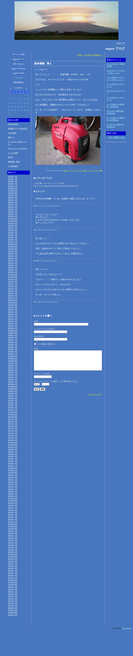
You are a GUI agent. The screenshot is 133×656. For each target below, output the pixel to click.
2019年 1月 (12, 393)
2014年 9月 (12, 521)
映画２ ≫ (98, 55)
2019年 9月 (12, 373)
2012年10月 (12, 578)
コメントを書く (82, 170)
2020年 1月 (12, 364)
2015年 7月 (12, 496)
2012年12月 (12, 573)
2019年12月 (12, 366)
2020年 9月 (12, 344)
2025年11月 (12, 191)
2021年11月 (12, 309)
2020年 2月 (12, 361)
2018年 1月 (12, 423)
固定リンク (66, 170)
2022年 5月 (12, 295)
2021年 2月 (12, 332)
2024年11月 (12, 221)
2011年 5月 (12, 619)
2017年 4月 (12, 445)
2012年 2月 (12, 597)
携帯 (101, 170)
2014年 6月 (12, 528)
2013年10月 (12, 548)
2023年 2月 (12, 272)
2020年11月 (12, 339)
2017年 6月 (12, 440)
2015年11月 (12, 487)
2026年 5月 (12, 176)
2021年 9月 (12, 314)
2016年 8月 (12, 464)
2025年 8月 (12, 199)
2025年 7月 (12, 201)
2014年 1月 (12, 541)
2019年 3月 (12, 388)
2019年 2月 (12, 391)
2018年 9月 (12, 403)
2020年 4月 (12, 356)
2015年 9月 (12, 491)
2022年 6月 (12, 292)
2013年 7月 (12, 555)
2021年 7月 (12, 319)
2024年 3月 (12, 240)
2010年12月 (12, 632)
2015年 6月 (12, 499)
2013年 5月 (12, 560)
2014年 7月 (12, 526)
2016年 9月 (12, 462)
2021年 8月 (12, 317)
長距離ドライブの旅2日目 (17, 129)
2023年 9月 (12, 255)
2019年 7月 (12, 378)
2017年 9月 (12, 432)
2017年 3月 (12, 447)
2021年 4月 (12, 327)
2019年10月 (12, 371)
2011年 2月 (12, 627)
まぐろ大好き (112, 64)
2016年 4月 (12, 474)
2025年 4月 (12, 208)
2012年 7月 (12, 585)
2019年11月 (12, 368)
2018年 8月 (12, 405)
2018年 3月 (12, 418)
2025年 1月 (12, 216)
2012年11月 (12, 575)
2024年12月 (12, 218)
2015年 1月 (12, 511)
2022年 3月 (12, 300)
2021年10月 (12, 312)
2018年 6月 (12, 410)
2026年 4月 (12, 179)
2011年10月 (12, 607)
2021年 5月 (12, 324)
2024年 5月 (12, 236)
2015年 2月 (12, 509)
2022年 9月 (12, 285)
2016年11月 (12, 457)
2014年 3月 (12, 536)
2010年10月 (12, 637)
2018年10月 (12, 400)
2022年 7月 (12, 290)
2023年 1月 (12, 275)
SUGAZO (110, 71)
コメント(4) (74, 170)
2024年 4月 (12, 238)
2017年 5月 (12, 442)
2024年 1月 (12, 245)
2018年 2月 (12, 420)
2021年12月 (12, 307)
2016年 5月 (12, 472)
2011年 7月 (12, 615)
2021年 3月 (12, 329)
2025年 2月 (12, 213)
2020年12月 (12, 336)
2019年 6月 (12, 381)
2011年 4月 (12, 622)
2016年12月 (12, 455)
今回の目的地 (13, 124)
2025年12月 (12, 189)
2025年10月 (12, 194)
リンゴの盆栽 (13, 153)
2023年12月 (12, 248)
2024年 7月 (12, 231)
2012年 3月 (12, 595)
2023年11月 (12, 250)
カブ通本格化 (13, 166)
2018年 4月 (12, 415)
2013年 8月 (12, 553)
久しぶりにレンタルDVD (17, 148)
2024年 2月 (12, 243)
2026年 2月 (12, 184)
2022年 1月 (12, 304)
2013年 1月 (12, 570)
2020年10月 (12, 341)
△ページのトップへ (94, 394)
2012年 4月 (12, 592)
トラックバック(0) (93, 170)
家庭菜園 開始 (14, 162)
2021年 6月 (12, 322)
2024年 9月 (12, 226)
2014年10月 (12, 519)
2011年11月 (12, 605)
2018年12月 (12, 396)
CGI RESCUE (126, 653)
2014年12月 (12, 514)
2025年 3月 (12, 211)
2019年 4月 (12, 386)
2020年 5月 (12, 354)
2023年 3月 (12, 270)
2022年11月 (12, 280)
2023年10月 (12, 253)
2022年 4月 (12, 297)
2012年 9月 (12, 580)
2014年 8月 (12, 523)
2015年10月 (12, 489)
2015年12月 (12, 484)
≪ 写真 (80, 55)
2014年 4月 (12, 533)
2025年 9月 (12, 196)
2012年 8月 (12, 583)
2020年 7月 (12, 349)
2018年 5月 (12, 413)
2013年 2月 (12, 568)
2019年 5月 (12, 383)
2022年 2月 (12, 302)
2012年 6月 (12, 587)
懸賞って (11, 137)
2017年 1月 (12, 452)
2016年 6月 (12, 469)
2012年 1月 (12, 600)
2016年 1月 (12, 482)
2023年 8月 (12, 258)
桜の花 (10, 157)
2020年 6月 (12, 351)
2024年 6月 (12, 233)
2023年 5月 (12, 265)
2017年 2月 (12, 450)
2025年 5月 (12, 206)
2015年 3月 (12, 506)
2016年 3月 (12, 477)
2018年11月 (12, 398)
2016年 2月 (12, 479)
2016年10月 (12, 459)
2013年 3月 (12, 565)
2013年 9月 (12, 551)
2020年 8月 (12, 346)
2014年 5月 (12, 531)
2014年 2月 (12, 538)
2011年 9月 (12, 610)
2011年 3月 (12, 624)
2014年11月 (12, 516)
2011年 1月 (12, 629)
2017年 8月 (12, 435)
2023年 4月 (12, 268)
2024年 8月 (12, 228)
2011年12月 (12, 602)
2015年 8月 (12, 494)
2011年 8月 (12, 612)
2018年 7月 (12, 408)
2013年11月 (12, 546)
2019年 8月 (12, 376)
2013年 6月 (12, 558)
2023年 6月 (12, 263)
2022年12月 (12, 277)
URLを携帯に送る (116, 137)
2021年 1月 (12, 334)
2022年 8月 (12, 287)
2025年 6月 (12, 204)
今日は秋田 (12, 133)
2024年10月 (12, 223)
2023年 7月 (12, 260)
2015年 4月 (12, 504)
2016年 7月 (12, 467)
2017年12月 (12, 425)
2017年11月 (12, 427)
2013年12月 (12, 543)
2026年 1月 (12, 186)
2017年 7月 (12, 437)
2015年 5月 (12, 501)
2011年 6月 (12, 617)
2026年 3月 (12, 181)
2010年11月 (12, 634)
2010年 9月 (12, 639)
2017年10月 (12, 430)
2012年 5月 (12, 590)
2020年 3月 (12, 359)
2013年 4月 (12, 563)
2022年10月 (12, 282)
